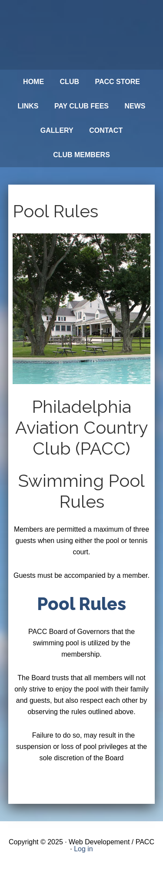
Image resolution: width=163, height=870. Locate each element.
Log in (83, 849)
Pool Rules (81, 603)
